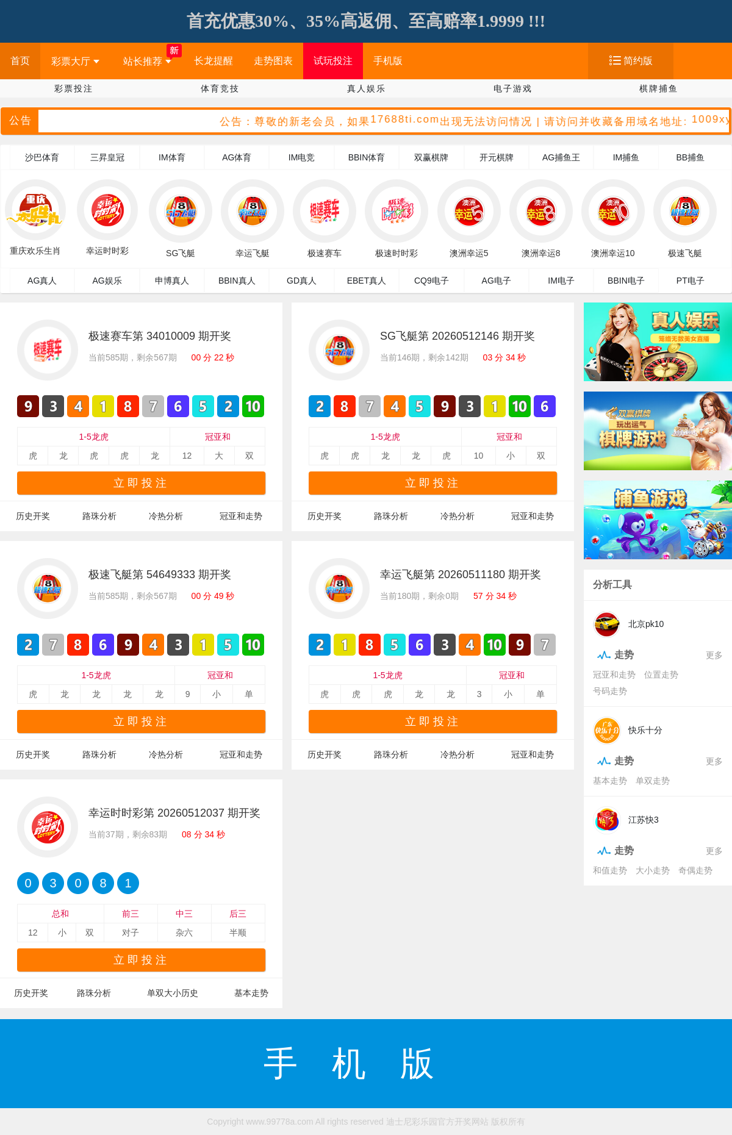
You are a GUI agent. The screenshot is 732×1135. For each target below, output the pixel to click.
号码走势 (610, 691)
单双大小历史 (172, 993)
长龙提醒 (213, 60)
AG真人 (42, 280)
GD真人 (302, 280)
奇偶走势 (695, 870)
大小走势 (653, 870)
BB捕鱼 (690, 157)
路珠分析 (99, 516)
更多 (714, 655)
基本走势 (251, 993)
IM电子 (561, 280)
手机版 (388, 60)
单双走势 (653, 781)
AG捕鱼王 (561, 157)
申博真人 (172, 280)
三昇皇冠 (107, 157)
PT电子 (690, 280)
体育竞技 (220, 88)
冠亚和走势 (241, 516)
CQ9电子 (431, 280)
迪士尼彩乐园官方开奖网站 (437, 1121)
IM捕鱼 (626, 157)
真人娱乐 (366, 88)
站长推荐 (147, 61)
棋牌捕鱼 (658, 88)
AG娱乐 (106, 280)
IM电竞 (302, 157)
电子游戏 (513, 88)
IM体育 (172, 157)
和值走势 (610, 870)
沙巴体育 (42, 157)
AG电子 (496, 280)
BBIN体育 (367, 157)
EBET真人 (367, 280)
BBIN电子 (626, 280)
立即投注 (141, 483)
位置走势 (661, 674)
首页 (20, 60)
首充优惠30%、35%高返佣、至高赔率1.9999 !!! (366, 21)
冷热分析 (166, 516)
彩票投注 (73, 88)
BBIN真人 (237, 280)
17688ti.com (407, 120)
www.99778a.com (280, 1121)
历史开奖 (33, 516)
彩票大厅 (75, 61)
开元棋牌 (496, 157)
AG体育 (236, 157)
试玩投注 (333, 60)
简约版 (638, 60)
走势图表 (273, 60)
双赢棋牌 (431, 157)
